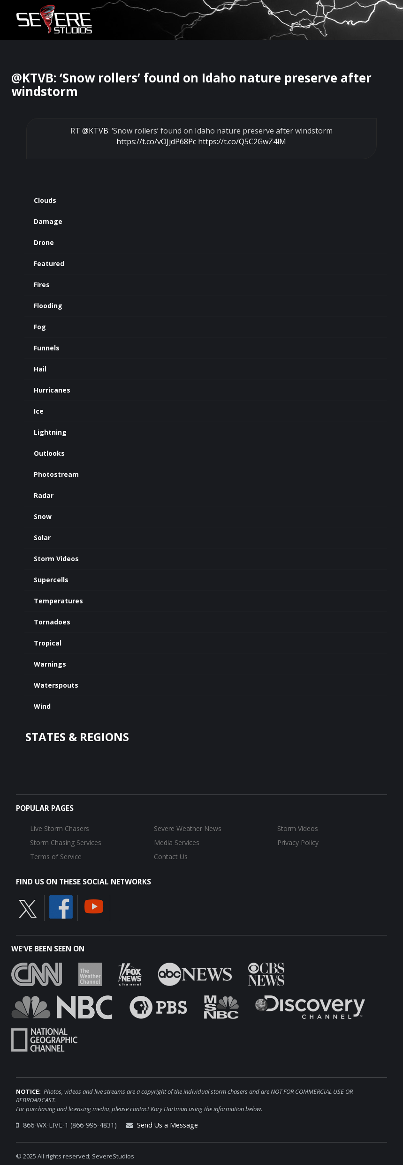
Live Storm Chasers (59, 828)
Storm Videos (56, 558)
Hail (40, 368)
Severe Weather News (187, 828)
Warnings (50, 664)
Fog (40, 326)
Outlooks (49, 453)
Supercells (51, 579)
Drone (44, 242)
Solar (42, 537)
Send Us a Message (167, 1124)
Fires (42, 284)
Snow (43, 516)
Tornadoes (52, 621)
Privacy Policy (298, 842)
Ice (39, 411)
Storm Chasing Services (65, 842)
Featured (49, 263)
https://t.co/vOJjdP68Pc (156, 141)
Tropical (47, 642)
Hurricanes (52, 390)
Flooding (48, 305)
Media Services (176, 842)
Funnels (47, 347)
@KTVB (95, 131)
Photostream (56, 474)
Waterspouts (56, 685)
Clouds (45, 200)
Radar (43, 495)
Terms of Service (56, 856)
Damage (48, 221)
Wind (42, 706)
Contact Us (171, 856)
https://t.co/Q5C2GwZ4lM (242, 141)
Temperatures (58, 600)
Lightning (50, 432)
